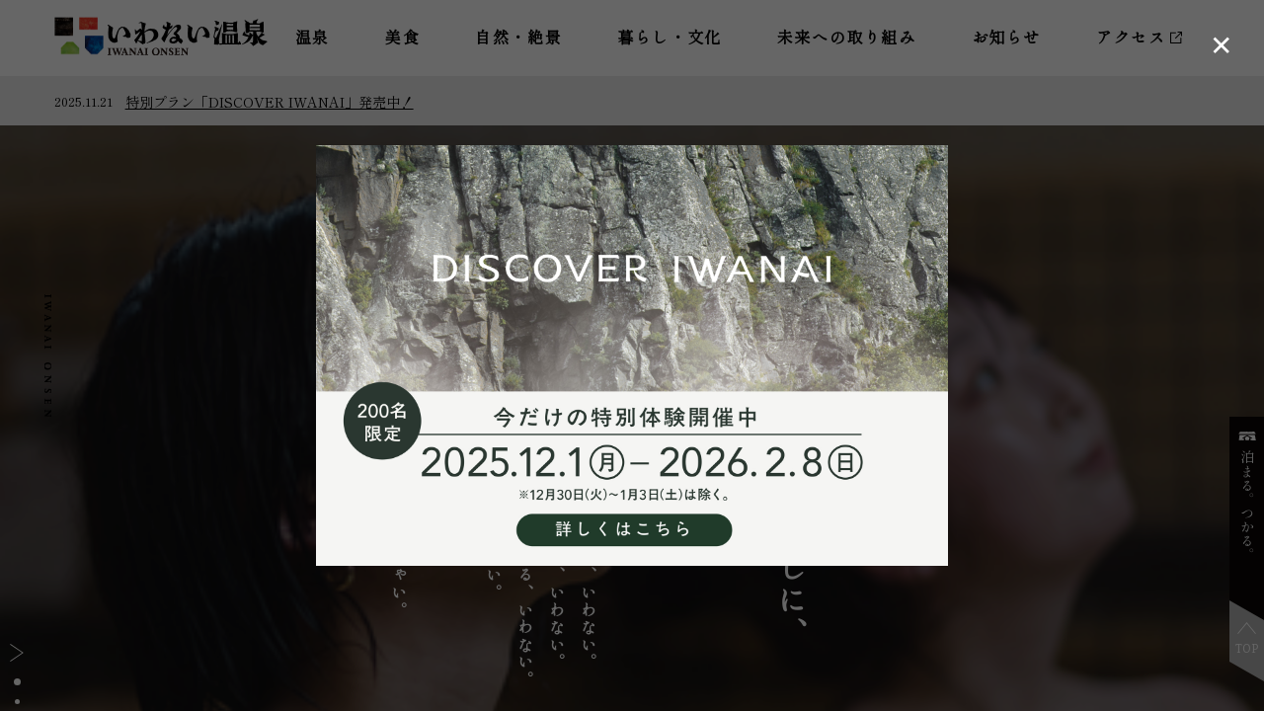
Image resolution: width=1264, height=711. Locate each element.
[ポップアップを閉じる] (1220, 43)
